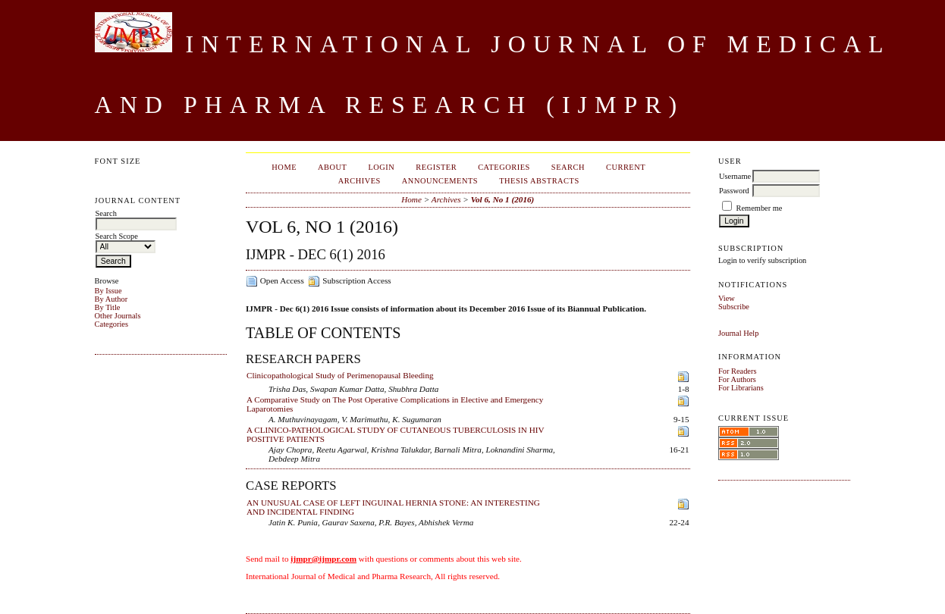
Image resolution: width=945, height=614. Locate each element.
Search (568, 167)
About (332, 167)
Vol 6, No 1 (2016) (503, 199)
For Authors (737, 379)
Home (284, 167)
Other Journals (118, 316)
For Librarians (741, 388)
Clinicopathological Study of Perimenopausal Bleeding (340, 375)
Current (625, 167)
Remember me (759, 208)
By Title (108, 307)
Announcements (440, 181)
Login (381, 167)
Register (436, 167)
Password (734, 190)
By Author (111, 299)
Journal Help (738, 333)
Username (735, 176)
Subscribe (733, 306)
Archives (359, 181)
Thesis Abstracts (539, 181)
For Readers (737, 371)
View (726, 298)
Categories (111, 324)
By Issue (108, 291)
